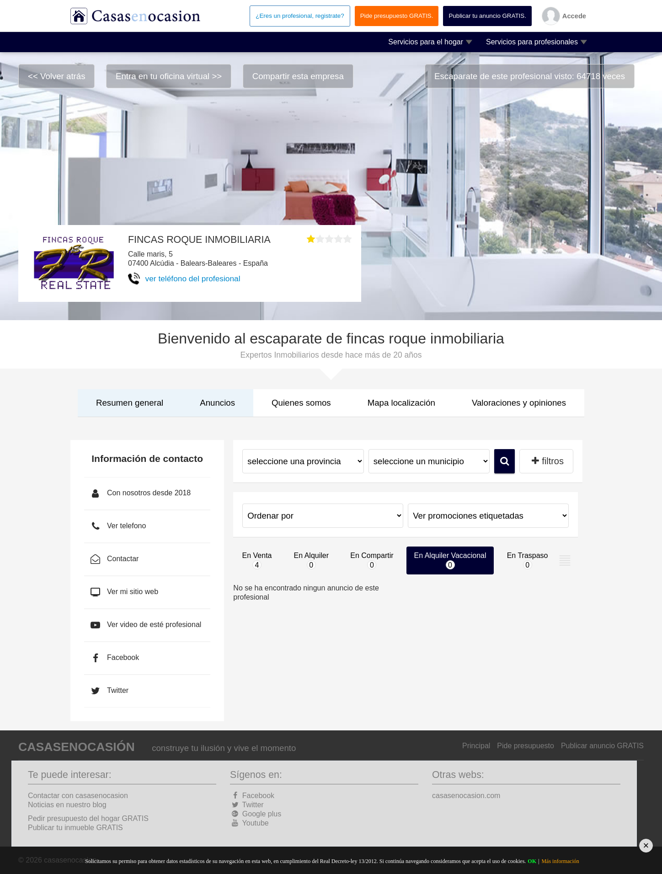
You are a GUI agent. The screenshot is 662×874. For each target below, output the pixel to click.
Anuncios (217, 403)
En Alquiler (311, 560)
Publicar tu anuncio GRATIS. (487, 15)
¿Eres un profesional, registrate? (300, 15)
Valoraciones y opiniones (519, 403)
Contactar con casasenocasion (78, 795)
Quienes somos (301, 403)
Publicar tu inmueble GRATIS (75, 827)
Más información (560, 861)
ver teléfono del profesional (192, 278)
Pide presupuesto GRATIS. (396, 15)
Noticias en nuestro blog (67, 805)
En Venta (257, 560)
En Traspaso (527, 560)
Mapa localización (401, 403)
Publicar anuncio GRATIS (602, 746)
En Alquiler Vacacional (450, 560)
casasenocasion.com (466, 795)
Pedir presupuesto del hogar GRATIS (88, 818)
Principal (476, 746)
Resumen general (129, 403)
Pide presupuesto (525, 746)
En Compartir (371, 560)
